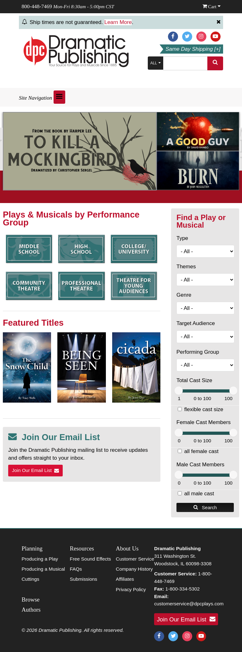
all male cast (199, 494)
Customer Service (135, 559)
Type (182, 238)
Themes (186, 267)
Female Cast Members (203, 422)
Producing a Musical (43, 569)
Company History (134, 569)
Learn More (118, 22)
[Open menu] (59, 97)
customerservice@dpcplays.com (188, 603)
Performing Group (197, 352)
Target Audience (195, 323)
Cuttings (30, 579)
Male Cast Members (200, 465)
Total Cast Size (194, 380)
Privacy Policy (131, 589)
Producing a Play (40, 559)
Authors (31, 609)
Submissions (83, 579)
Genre (183, 295)
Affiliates (125, 579)
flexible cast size (203, 409)
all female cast (201, 451)
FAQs (76, 569)
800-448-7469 (37, 6)
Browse (31, 599)
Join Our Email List (35, 470)
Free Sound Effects (90, 559)
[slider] (179, 391)
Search (205, 507)
